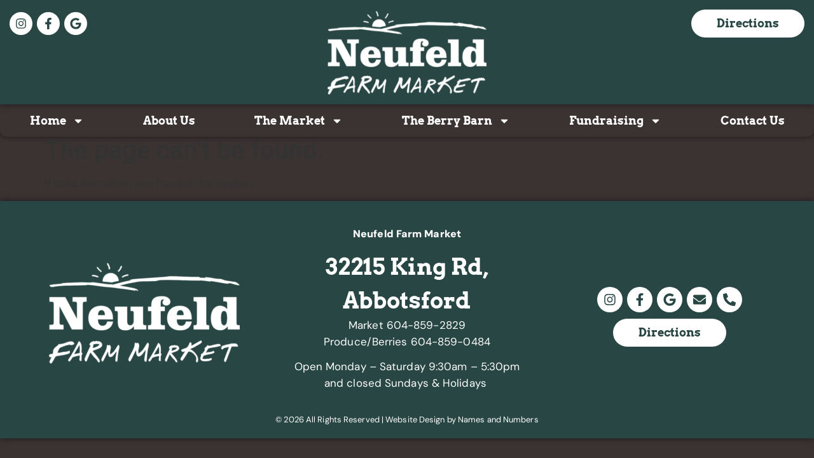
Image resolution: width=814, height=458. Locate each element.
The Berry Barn (456, 121)
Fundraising (615, 121)
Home (57, 121)
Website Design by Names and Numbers (462, 419)
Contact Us (753, 120)
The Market (298, 121)
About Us (169, 120)
